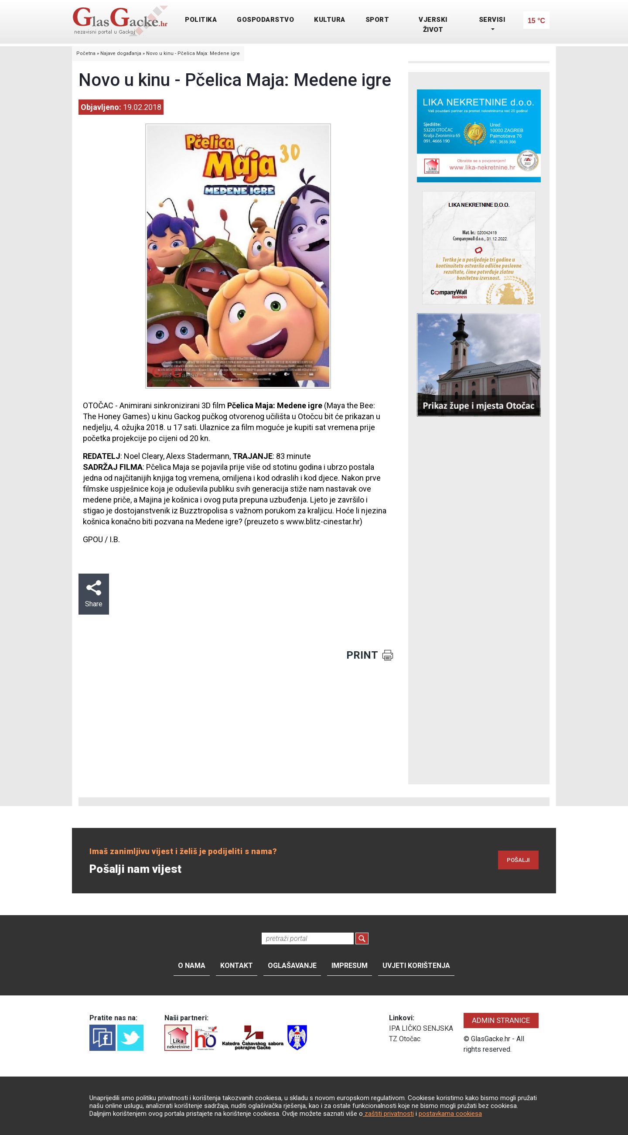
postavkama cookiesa (450, 1114)
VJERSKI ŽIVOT (433, 25)
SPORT (377, 20)
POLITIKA (201, 20)
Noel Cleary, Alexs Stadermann (176, 456)
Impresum (349, 965)
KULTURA (329, 20)
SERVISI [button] (492, 20)
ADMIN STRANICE (501, 1020)
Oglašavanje (292, 965)
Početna (86, 53)
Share (93, 594)
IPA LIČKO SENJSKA (421, 1028)
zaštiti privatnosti (388, 1114)
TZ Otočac (404, 1039)
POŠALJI (518, 860)
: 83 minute (271, 456)
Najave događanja (120, 53)
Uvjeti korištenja (416, 965)
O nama (191, 965)
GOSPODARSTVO (265, 20)
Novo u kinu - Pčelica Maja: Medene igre (193, 53)
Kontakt (236, 965)
